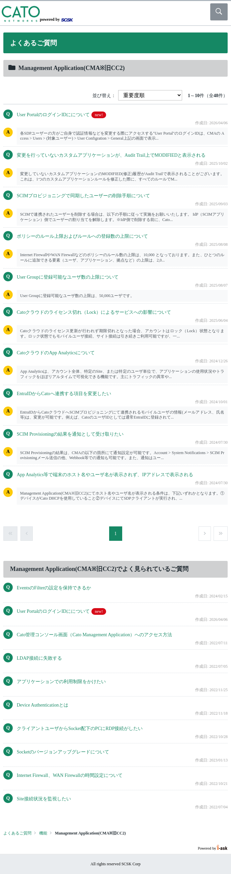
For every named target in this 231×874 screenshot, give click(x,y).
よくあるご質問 (17, 833)
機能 (43, 833)
